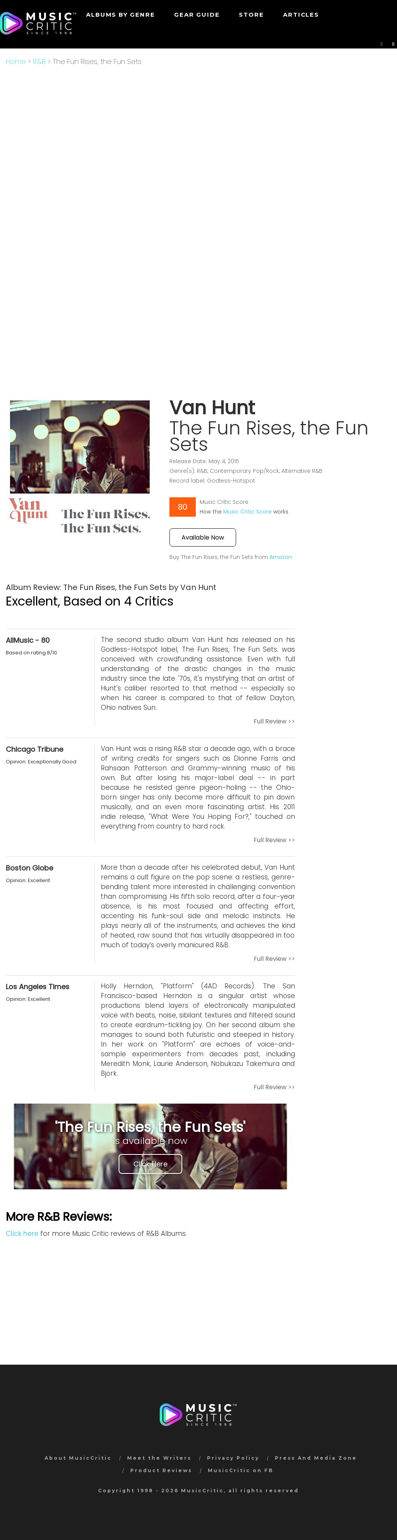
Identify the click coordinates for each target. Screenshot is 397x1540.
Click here (22, 1233)
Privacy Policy (233, 1458)
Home (16, 61)
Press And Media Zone (316, 1458)
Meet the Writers (159, 1458)
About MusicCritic (78, 1458)
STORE (251, 14)
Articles (301, 14)
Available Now (202, 537)
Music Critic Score (247, 512)
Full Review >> (274, 721)
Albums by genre (120, 14)
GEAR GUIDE (196, 14)
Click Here (150, 1164)
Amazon (280, 557)
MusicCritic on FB (240, 1470)
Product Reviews (161, 1470)
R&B (39, 61)
